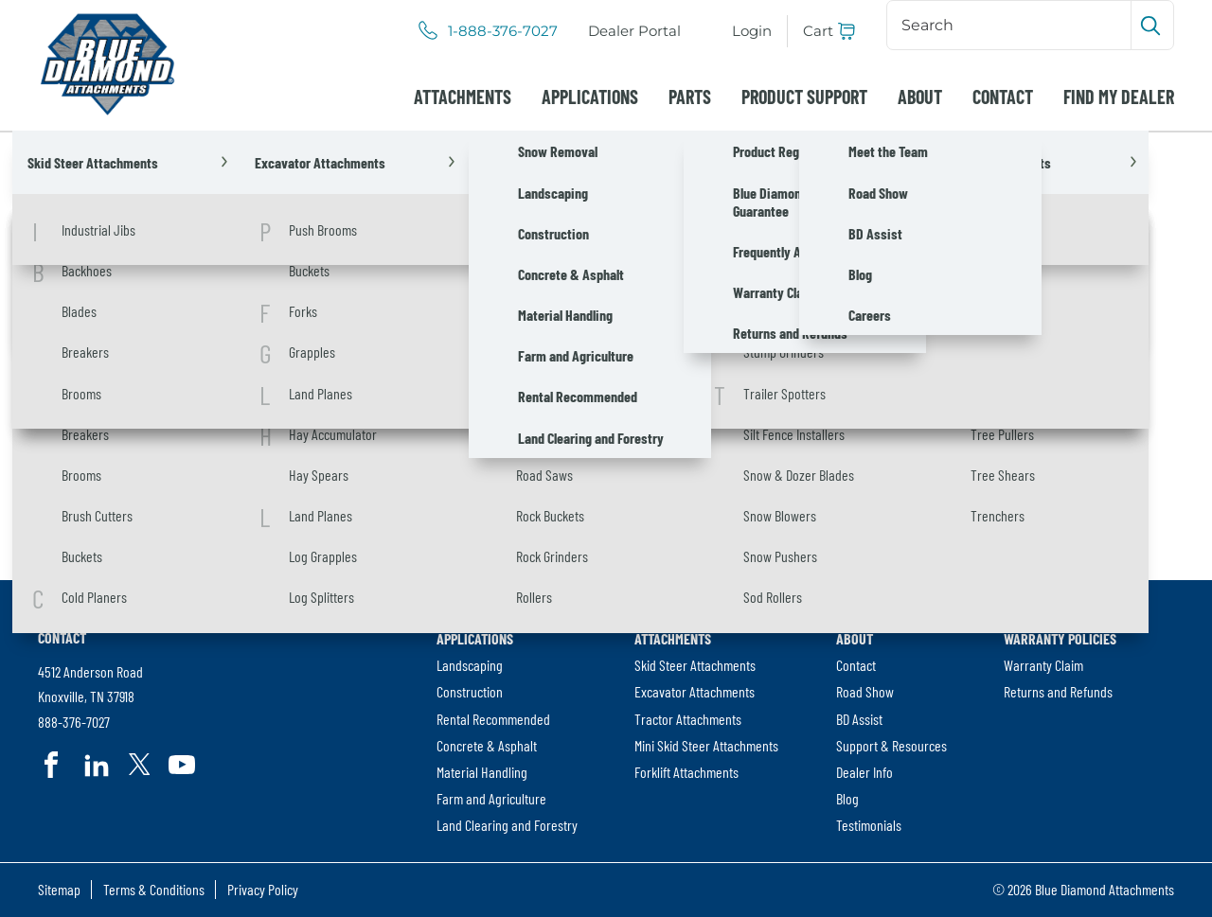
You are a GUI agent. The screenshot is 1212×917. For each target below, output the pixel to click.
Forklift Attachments (686, 772)
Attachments (462, 96)
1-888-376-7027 (503, 31)
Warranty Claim (1043, 665)
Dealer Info (864, 772)
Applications (590, 96)
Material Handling (482, 772)
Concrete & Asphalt (487, 745)
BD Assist (859, 719)
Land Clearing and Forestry (507, 825)
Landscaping (470, 665)
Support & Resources (891, 745)
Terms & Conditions (154, 889)
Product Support (804, 96)
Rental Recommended (493, 719)
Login (752, 31)
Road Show (865, 691)
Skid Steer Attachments (695, 665)
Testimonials (868, 825)
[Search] (1011, 25)
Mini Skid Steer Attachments (706, 745)
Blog (847, 798)
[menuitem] (634, 31)
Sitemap (59, 889)
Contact (1002, 96)
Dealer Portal (638, 32)
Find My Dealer (1118, 96)
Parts (689, 96)
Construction (470, 691)
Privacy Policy (262, 889)
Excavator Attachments (694, 691)
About (920, 96)
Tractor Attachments (687, 719)
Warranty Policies (1060, 638)
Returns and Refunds (1058, 691)
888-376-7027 (74, 722)
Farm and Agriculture (491, 798)
